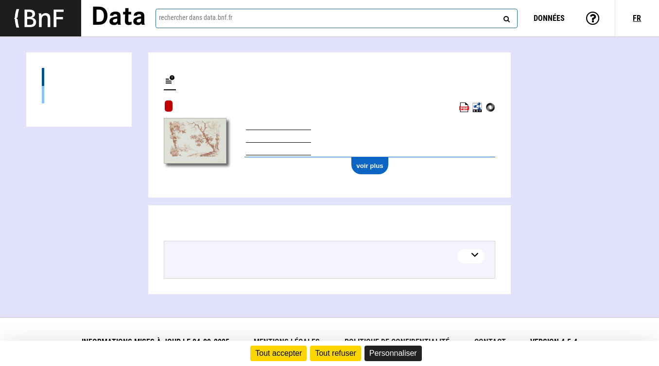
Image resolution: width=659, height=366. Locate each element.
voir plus (369, 165)
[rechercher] (505, 17)
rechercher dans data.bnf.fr (195, 17)
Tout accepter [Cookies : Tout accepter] (278, 353)
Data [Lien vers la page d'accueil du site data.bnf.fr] (118, 18)
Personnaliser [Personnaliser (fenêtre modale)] (393, 353)
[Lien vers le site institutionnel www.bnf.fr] (40, 18)
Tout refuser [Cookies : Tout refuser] (335, 353)
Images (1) (79, 94)
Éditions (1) (79, 77)
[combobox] (337, 18)
